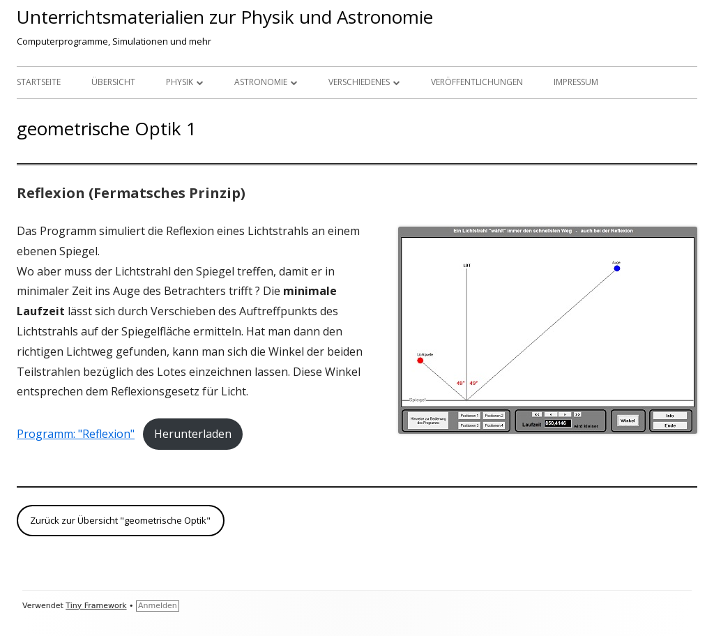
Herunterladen (192, 433)
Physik (179, 82)
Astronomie (260, 82)
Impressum (576, 82)
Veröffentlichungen (477, 82)
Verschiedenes (359, 82)
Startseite (39, 82)
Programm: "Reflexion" (76, 433)
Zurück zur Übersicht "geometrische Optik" (120, 520)
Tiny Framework (96, 605)
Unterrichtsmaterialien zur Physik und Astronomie (225, 16)
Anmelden (157, 605)
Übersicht (113, 82)
